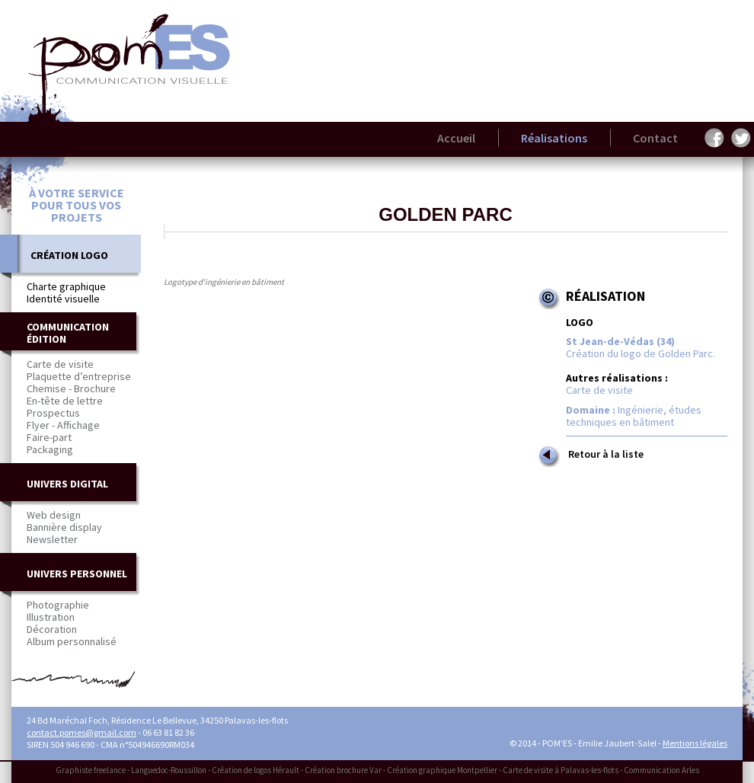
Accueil (456, 137)
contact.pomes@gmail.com (81, 732)
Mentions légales (695, 743)
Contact (655, 137)
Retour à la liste (590, 455)
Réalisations (554, 137)
